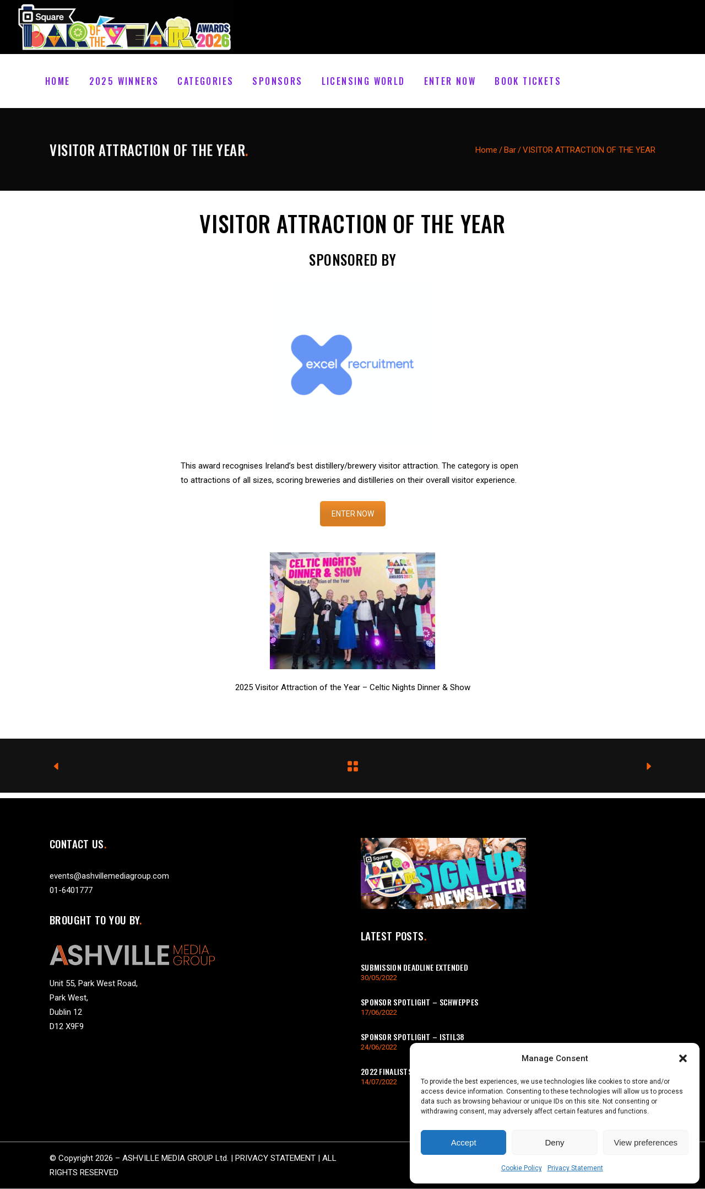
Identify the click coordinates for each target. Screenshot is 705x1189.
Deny (554, 1142)
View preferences (646, 1142)
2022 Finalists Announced (407, 1071)
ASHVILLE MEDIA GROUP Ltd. (175, 1158)
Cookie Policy (521, 1168)
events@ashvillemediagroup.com (109, 876)
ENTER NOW (353, 513)
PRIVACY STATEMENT (275, 1158)
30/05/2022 (379, 977)
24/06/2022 (379, 1047)
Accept (463, 1142)
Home (486, 150)
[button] (682, 1058)
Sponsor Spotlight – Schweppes (419, 1002)
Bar (510, 150)
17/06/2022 (379, 1012)
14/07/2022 (379, 1082)
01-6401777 (71, 890)
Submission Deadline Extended (414, 967)
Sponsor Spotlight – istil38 (413, 1036)
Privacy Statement (575, 1168)
